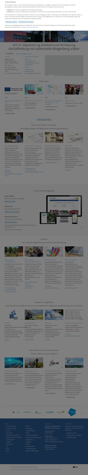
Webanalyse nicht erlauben (26, 22)
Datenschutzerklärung (32, 27)
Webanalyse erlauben (11, 22)
